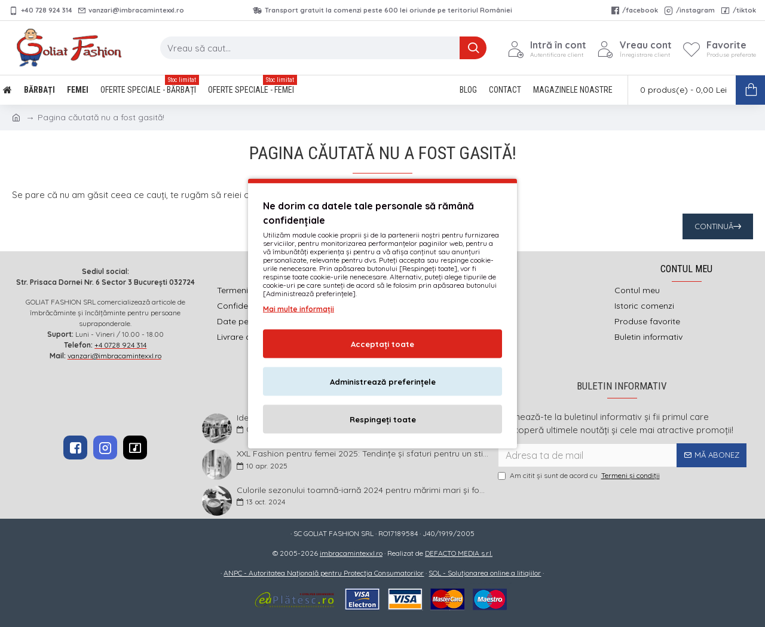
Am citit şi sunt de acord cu (580, 475)
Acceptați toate (382, 344)
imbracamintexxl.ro (351, 553)
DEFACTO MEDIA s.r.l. (458, 553)
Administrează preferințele (383, 381)
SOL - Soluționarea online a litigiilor (485, 572)
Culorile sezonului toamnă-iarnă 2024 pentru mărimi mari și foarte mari (363, 490)
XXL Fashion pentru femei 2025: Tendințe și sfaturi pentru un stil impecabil (363, 453)
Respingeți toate (383, 419)
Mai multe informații (298, 309)
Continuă (713, 226)
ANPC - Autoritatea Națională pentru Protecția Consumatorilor (324, 572)
